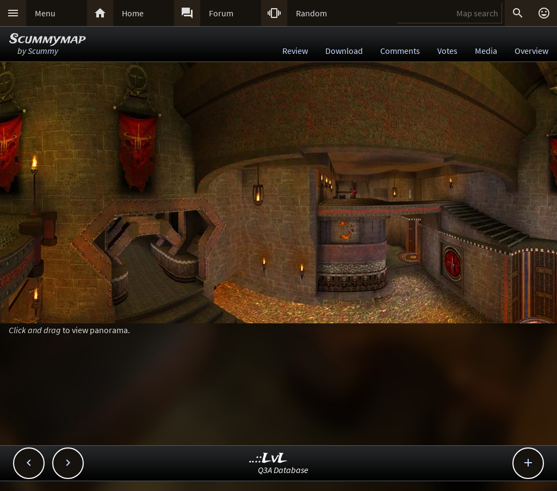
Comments (400, 50)
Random (311, 13)
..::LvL (268, 458)
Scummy (43, 50)
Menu (45, 13)
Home (133, 13)
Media (486, 50)
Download (344, 50)
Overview (531, 50)
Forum (221, 13)
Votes (447, 50)
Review (295, 50)
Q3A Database (283, 469)
